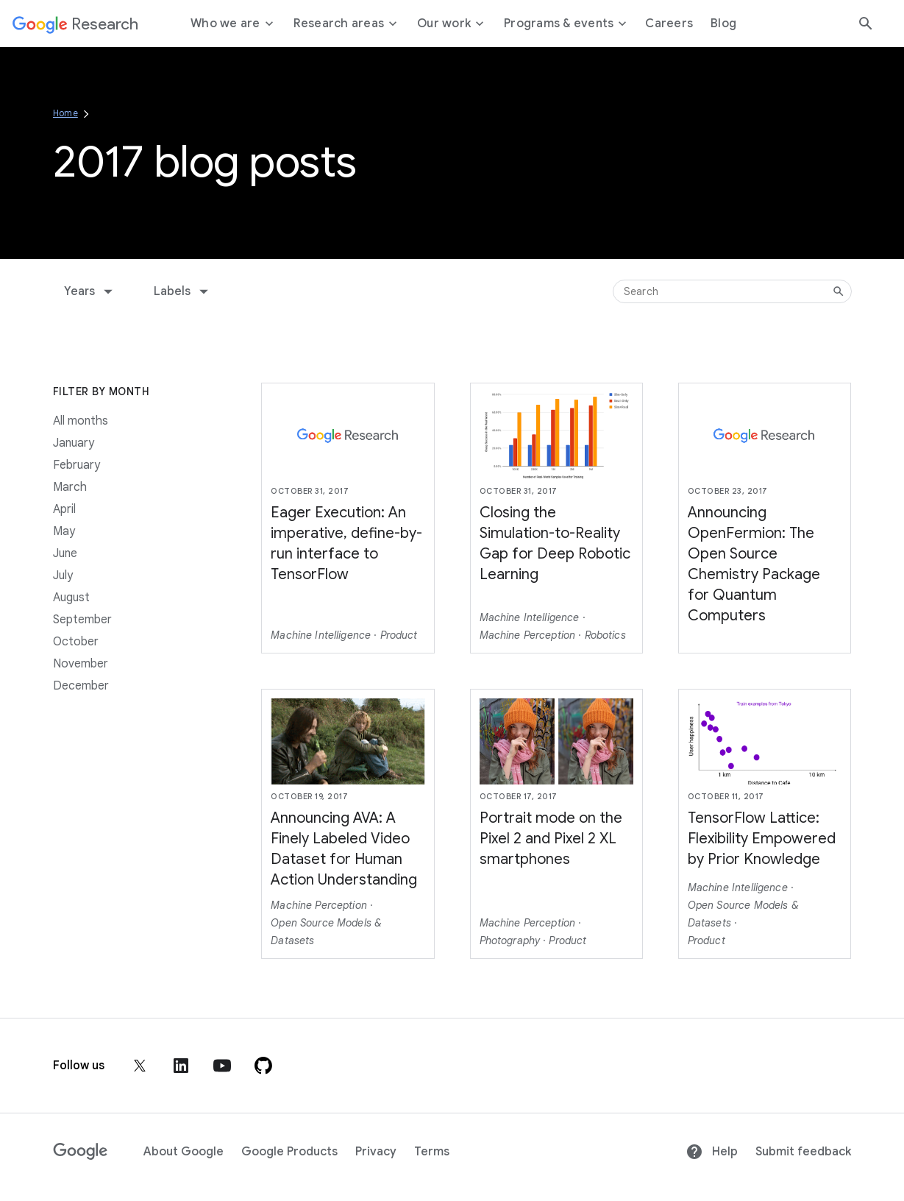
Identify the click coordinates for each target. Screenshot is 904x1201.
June (65, 553)
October (76, 641)
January (73, 443)
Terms (431, 1151)
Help (712, 1152)
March (70, 487)
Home (65, 112)
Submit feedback (803, 1151)
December (81, 686)
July (63, 575)
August (71, 597)
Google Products (289, 1151)
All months (80, 421)
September (82, 619)
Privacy (375, 1151)
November (80, 663)
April (64, 509)
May (64, 531)
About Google (183, 1151)
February (76, 465)
